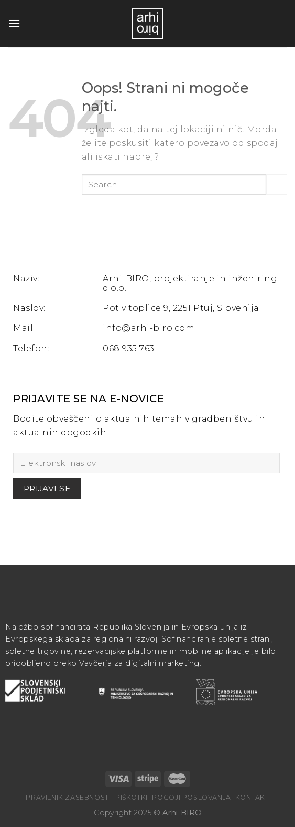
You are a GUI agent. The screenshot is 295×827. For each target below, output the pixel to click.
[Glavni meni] (14, 23)
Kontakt (252, 797)
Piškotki (131, 797)
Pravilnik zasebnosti (68, 797)
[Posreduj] (276, 184)
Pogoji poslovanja (191, 797)
